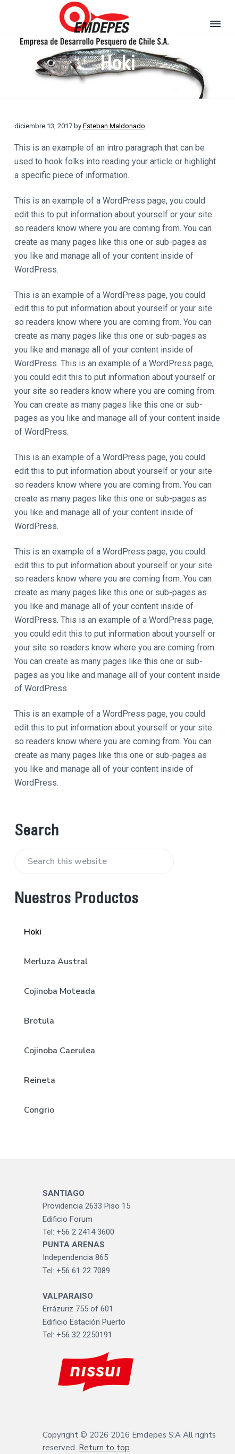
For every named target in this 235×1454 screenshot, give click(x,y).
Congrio (39, 1110)
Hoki (32, 932)
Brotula (39, 1021)
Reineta (39, 1080)
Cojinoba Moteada (59, 991)
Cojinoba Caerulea (59, 1050)
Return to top (104, 1447)
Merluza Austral (56, 961)
